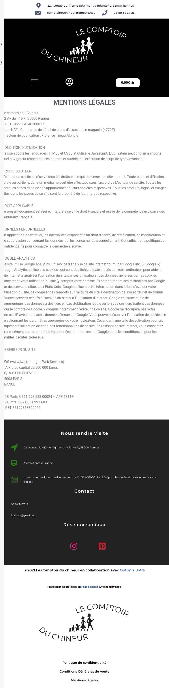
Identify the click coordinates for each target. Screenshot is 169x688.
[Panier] (128, 82)
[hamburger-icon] (34, 82)
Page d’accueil (89, 588)
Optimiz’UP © (132, 571)
